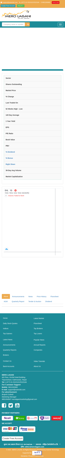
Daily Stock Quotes (10, 323)
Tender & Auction (34, 301)
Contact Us (7, 361)
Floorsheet (54, 296)
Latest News (7, 340)
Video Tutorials (39, 361)
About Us (37, 366)
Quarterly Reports (9, 350)
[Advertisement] (33, 47)
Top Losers (38, 334)
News (30, 296)
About (6, 296)
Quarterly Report (18, 301)
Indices (5, 328)
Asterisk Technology (52, 450)
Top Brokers (38, 328)
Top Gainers (7, 334)
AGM (6, 301)
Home (5, 318)
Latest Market (39, 318)
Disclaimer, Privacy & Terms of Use (32, 456)
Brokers (6, 355)
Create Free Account (8, 6)
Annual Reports (40, 345)
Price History (41, 296)
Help (21, 6)
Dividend (48, 301)
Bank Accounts (8, 366)
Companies (38, 350)
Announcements (18, 296)
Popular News (39, 340)
